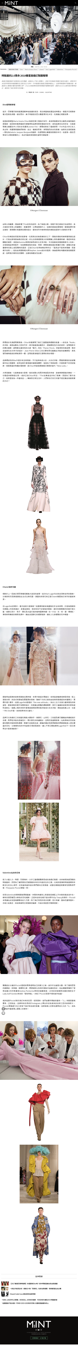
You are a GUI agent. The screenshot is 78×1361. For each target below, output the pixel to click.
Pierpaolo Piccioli (71, 69)
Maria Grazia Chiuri (31, 69)
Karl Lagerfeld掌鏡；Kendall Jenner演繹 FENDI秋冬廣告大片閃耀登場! (30, 1300)
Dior (21, 69)
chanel (41, 69)
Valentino (60, 69)
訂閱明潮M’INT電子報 (39, 1338)
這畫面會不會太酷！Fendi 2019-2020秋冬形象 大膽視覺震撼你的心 (26, 1303)
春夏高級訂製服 (13, 69)
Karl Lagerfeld (50, 69)
